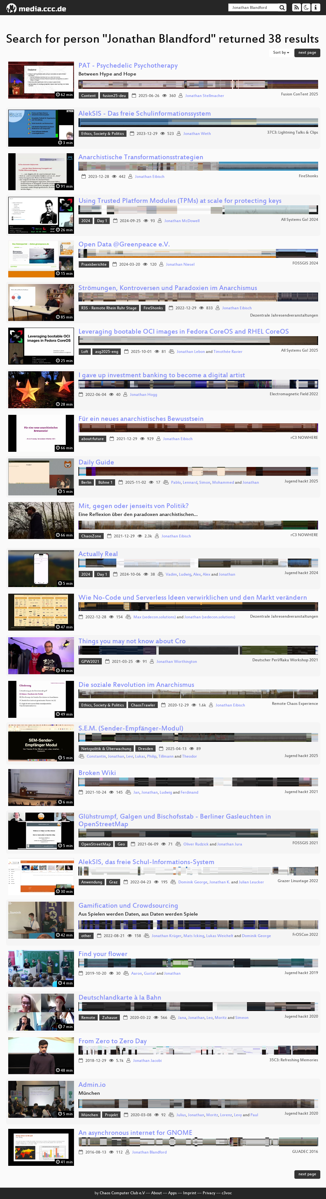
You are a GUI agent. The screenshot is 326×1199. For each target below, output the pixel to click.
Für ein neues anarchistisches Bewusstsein (141, 419)
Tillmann (166, 756)
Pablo (176, 483)
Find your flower (102, 955)
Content (88, 96)
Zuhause (109, 1018)
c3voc (227, 1193)
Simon (204, 483)
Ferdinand (189, 792)
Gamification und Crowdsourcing (128, 906)
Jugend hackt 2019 (301, 973)
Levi (129, 756)
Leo (209, 1018)
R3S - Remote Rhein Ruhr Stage (109, 308)
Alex (197, 574)
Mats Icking (193, 936)
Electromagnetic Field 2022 (294, 394)
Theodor (189, 756)
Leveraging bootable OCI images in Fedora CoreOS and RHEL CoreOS (183, 332)
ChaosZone (91, 536)
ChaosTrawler (143, 705)
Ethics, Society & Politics (102, 134)
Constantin (96, 756)
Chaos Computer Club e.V (122, 1193)
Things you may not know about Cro (132, 642)
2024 (85, 221)
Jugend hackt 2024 (301, 573)
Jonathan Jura (229, 844)
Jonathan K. (219, 882)
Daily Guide (96, 463)
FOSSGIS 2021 (305, 843)
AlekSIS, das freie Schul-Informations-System (146, 863)
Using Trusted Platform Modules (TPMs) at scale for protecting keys (179, 201)
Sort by (281, 53)
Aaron (136, 974)
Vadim (171, 574)
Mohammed (223, 483)
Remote (88, 1018)
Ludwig (185, 574)
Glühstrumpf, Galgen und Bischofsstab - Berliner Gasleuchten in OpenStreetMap (174, 821)
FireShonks (308, 176)
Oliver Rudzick (196, 844)
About (156, 1193)
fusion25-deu (114, 96)
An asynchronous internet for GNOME (135, 1133)
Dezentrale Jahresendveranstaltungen (284, 315)
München (89, 1115)
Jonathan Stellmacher (204, 96)
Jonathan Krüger (166, 936)
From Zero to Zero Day (112, 1042)
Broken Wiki (97, 774)
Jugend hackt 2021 (301, 792)
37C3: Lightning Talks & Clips (292, 132)
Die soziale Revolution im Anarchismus (136, 685)
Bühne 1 (105, 483)
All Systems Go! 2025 (299, 350)
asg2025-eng (106, 352)
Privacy (209, 1193)
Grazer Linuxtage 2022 (298, 881)
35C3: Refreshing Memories (293, 1060)
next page (307, 53)
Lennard (190, 483)
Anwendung (91, 882)
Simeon (242, 1018)
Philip (152, 756)
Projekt (111, 1115)
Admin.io (92, 1085)
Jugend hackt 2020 (301, 1016)
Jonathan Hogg (143, 395)
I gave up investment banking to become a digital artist (161, 376)
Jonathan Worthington (177, 662)
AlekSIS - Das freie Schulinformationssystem (144, 114)
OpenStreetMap (96, 844)
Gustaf (150, 974)
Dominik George (192, 882)
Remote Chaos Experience (295, 704)
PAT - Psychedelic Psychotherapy (128, 66)
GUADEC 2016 (305, 1152)
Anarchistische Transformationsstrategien (140, 158)
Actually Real (98, 555)
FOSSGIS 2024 (305, 263)
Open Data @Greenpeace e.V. (124, 245)
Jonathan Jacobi (147, 1061)
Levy (238, 1115)
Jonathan (251, 483)
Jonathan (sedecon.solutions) (209, 617)
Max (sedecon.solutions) (154, 617)
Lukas (140, 756)
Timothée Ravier (228, 352)
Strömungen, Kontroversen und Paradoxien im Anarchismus (167, 289)
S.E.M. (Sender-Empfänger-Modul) (130, 729)
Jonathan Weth (197, 134)
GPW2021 (90, 662)
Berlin (86, 483)
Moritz (221, 1018)
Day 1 (102, 221)
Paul (254, 1115)
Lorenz (226, 1115)
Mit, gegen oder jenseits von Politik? (133, 507)
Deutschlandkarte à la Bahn (119, 998)
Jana (182, 1018)
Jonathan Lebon (191, 352)
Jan (136, 792)
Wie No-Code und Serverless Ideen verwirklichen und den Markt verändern (192, 598)
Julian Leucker (251, 882)
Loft (84, 352)
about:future (92, 439)
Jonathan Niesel (180, 265)
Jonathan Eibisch (149, 177)
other (86, 936)
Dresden (145, 749)
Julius (181, 1115)
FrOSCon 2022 (305, 935)
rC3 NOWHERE (304, 438)
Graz (113, 882)
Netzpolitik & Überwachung (106, 749)
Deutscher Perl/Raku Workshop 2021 (285, 660)
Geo (121, 844)
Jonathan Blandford (149, 1152)
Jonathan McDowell (182, 221)
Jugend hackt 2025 (301, 481)
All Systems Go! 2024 (299, 220)
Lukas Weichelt (219, 936)
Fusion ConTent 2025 (299, 94)
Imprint (189, 1193)
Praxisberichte (94, 265)
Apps (172, 1193)
